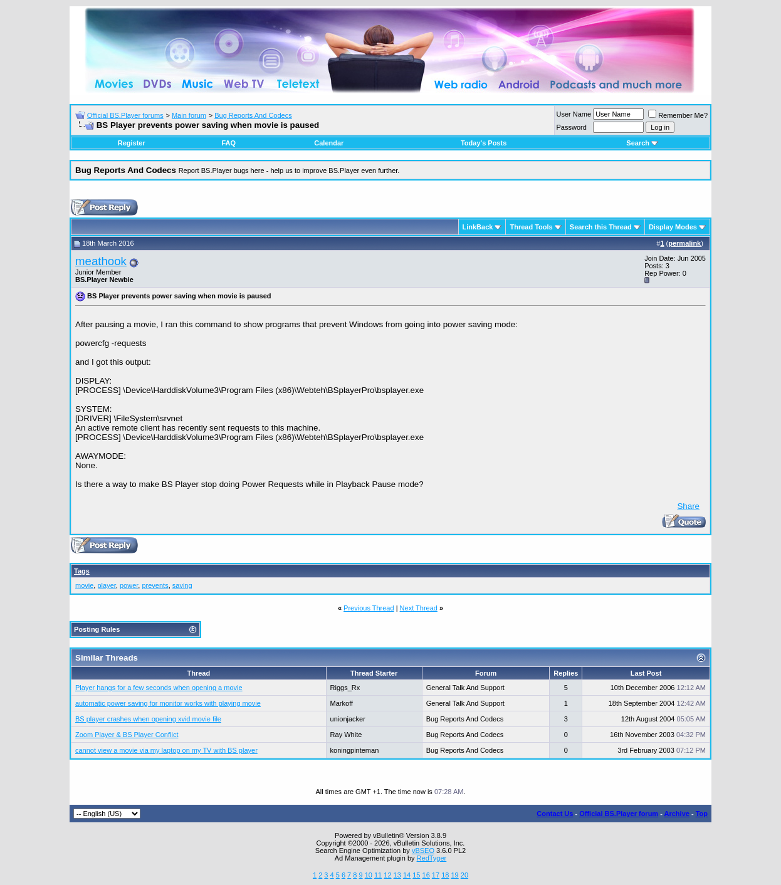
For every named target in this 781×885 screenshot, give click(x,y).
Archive (676, 813)
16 (426, 875)
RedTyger (432, 858)
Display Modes (673, 227)
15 (416, 875)
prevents (155, 585)
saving (182, 585)
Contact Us (555, 813)
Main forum (189, 115)
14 (407, 875)
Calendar (328, 143)
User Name (574, 114)
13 (397, 875)
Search (642, 143)
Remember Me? (678, 115)
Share (688, 506)
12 (387, 875)
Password (572, 127)
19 (454, 875)
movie (84, 585)
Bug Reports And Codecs (253, 115)
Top (702, 813)
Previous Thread (368, 608)
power (129, 585)
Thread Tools (531, 227)
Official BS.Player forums (125, 115)
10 (368, 875)
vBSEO (423, 850)
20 (464, 875)
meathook (101, 261)
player (106, 585)
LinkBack (478, 227)
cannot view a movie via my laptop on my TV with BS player (166, 750)
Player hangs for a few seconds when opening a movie (159, 687)
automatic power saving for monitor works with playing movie (168, 703)
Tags (82, 571)
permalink (684, 243)
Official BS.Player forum (618, 813)
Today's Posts (483, 143)
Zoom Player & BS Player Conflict (126, 734)
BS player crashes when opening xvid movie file (148, 719)
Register (131, 143)
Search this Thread (601, 227)
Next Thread (419, 608)
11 (378, 875)
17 (435, 875)
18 (445, 875)
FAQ (228, 143)
